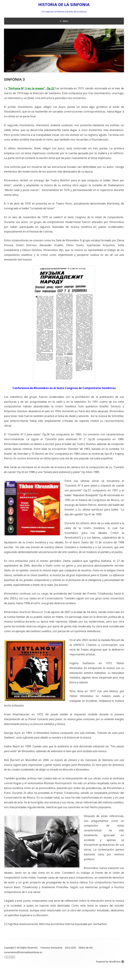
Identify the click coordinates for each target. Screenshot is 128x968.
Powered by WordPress (110, 961)
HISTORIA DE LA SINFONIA (64, 4)
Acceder (10, 957)
